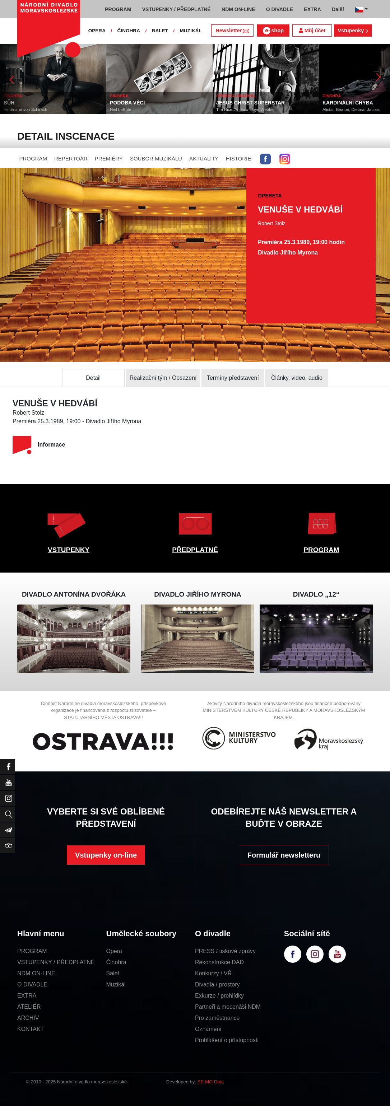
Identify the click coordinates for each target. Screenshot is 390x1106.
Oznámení (208, 1029)
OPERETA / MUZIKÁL (236, 96)
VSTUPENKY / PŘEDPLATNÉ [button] (176, 9)
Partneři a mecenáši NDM (228, 1007)
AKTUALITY (204, 158)
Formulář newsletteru (283, 855)
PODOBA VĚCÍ (127, 103)
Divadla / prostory (217, 984)
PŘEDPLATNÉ (195, 550)
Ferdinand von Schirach (25, 109)
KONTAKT (30, 1029)
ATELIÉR (29, 1007)
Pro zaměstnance (217, 1018)
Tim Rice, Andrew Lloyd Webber (245, 109)
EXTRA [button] (312, 9)
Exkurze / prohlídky (219, 996)
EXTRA (26, 996)
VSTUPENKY (68, 550)
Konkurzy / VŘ (213, 973)
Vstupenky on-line (106, 855)
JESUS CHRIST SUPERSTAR (250, 103)
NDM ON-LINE (36, 973)
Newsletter (232, 30)
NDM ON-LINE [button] (238, 9)
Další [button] (338, 9)
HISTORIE (238, 158)
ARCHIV (28, 1018)
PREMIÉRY (109, 158)
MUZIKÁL (190, 30)
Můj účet (312, 30)
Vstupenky (353, 30)
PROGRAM (33, 158)
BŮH (9, 103)
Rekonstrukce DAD (219, 962)
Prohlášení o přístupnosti (227, 1040)
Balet (112, 973)
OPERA (97, 30)
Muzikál (116, 984)
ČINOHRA (128, 30)
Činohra (116, 962)
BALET (160, 30)
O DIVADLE (32, 984)
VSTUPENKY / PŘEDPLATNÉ (55, 962)
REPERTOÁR (71, 158)
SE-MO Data (211, 1081)
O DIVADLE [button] (279, 9)
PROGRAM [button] (118, 9)
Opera (114, 951)
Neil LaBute (120, 109)
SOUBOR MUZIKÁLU (156, 158)
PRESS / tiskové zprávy (225, 951)
